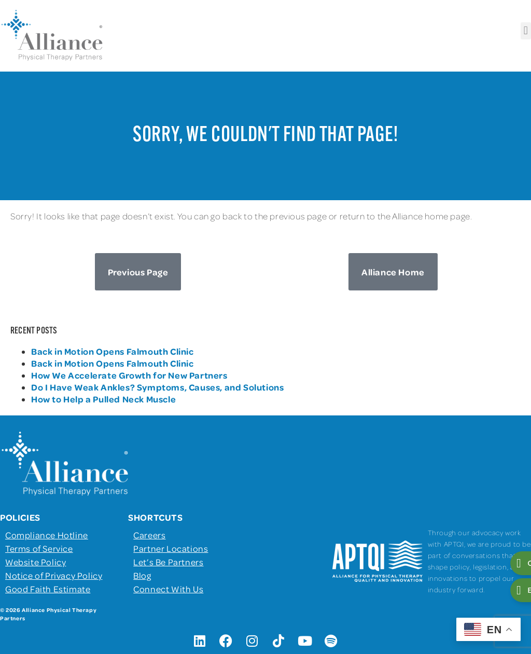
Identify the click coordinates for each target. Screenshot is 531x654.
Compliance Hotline (46, 534)
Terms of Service (39, 548)
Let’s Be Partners (168, 561)
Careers (149, 534)
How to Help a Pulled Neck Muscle (103, 399)
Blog (142, 575)
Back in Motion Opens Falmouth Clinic (112, 351)
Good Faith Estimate (47, 588)
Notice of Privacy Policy (53, 575)
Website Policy (35, 561)
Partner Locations (170, 548)
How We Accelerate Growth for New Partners (130, 375)
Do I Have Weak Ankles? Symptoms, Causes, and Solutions (157, 387)
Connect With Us (168, 588)
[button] (526, 30)
